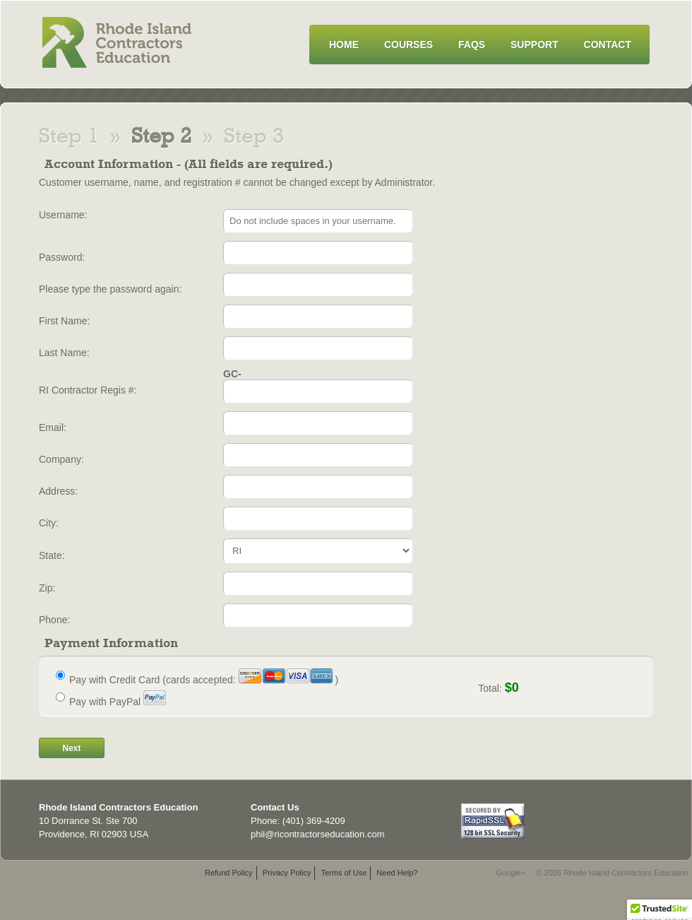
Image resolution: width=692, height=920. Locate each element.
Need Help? (396, 872)
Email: (52, 427)
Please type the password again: (110, 289)
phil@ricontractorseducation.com (318, 834)
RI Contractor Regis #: (88, 390)
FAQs (471, 44)
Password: (62, 257)
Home (344, 44)
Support (535, 44)
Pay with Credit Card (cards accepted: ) (203, 679)
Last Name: (64, 352)
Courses (408, 44)
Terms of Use (343, 872)
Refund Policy (229, 872)
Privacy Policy (287, 872)
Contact (607, 44)
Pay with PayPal (117, 701)
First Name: (64, 320)
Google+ (510, 872)
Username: (63, 214)
